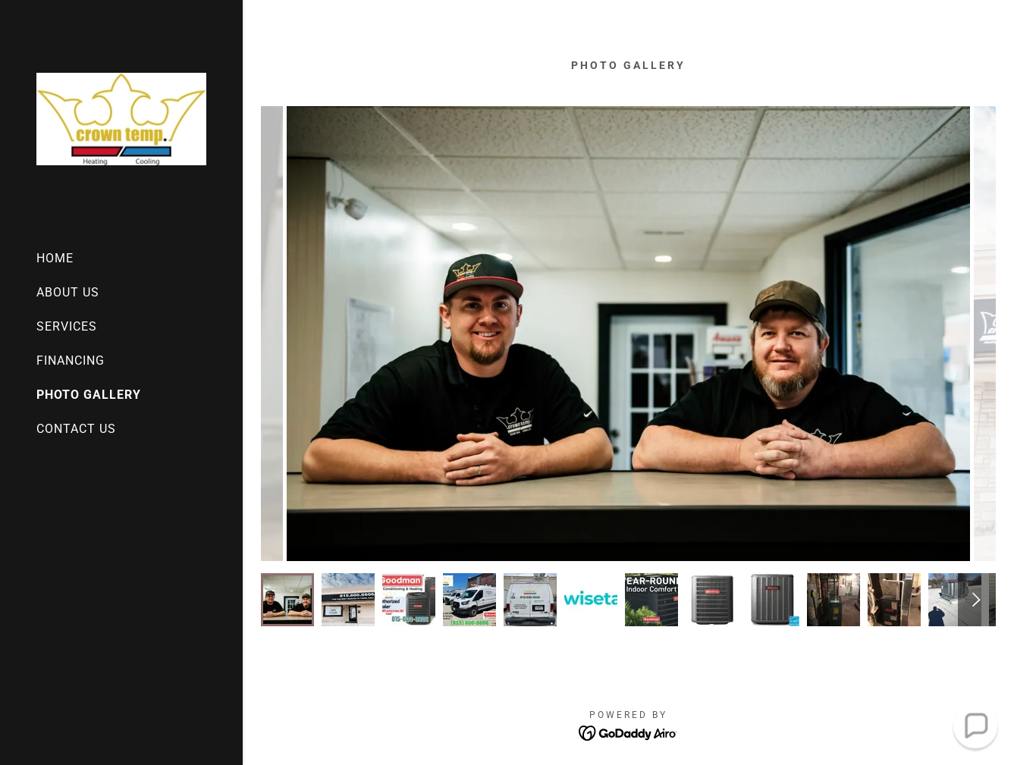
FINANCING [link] (70, 360)
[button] (975, 726)
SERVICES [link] (66, 326)
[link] (121, 118)
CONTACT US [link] (76, 429)
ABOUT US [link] (67, 292)
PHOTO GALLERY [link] (88, 394)
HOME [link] (55, 258)
